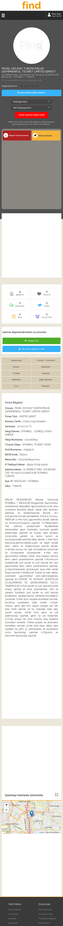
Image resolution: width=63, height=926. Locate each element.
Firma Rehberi (14, 909)
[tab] (16, 306)
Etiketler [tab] (46, 386)
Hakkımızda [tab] (16, 360)
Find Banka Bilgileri (47, 918)
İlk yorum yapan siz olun (32, 349)
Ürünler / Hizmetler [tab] (46, 360)
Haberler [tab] (46, 373)
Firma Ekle (13, 914)
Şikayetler (13, 923)
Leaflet (41, 832)
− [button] (6, 810)
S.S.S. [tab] (16, 386)
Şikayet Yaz (32, 341)
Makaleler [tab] (16, 380)
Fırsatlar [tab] (16, 373)
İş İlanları (12, 918)
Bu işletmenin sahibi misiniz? (31, 93)
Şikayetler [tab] (45, 367)
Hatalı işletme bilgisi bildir (32, 115)
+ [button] (6, 805)
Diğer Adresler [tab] (45, 380)
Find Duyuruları (46, 914)
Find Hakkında (45, 909)
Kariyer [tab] (16, 367)
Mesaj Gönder (42, 135)
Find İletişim (44, 923)
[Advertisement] (31, 174)
